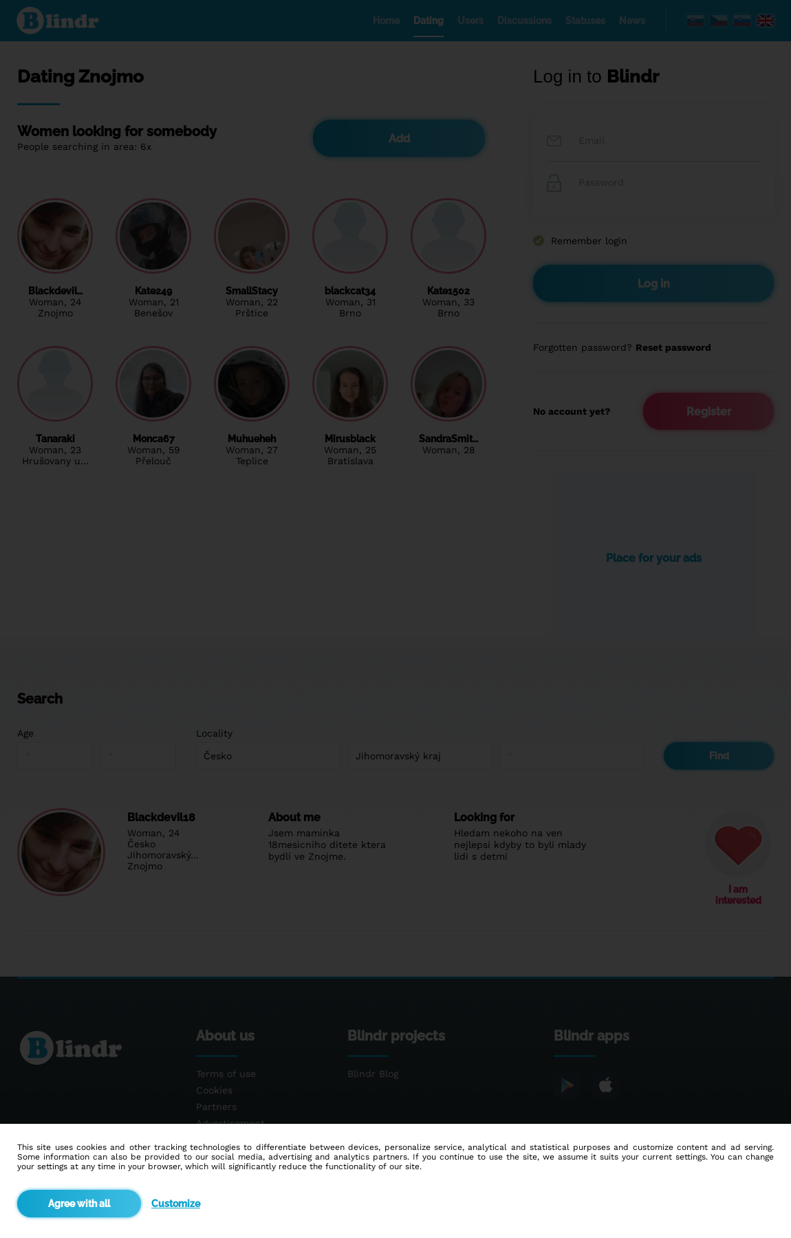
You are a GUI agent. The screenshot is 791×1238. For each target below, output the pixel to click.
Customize (175, 1203)
